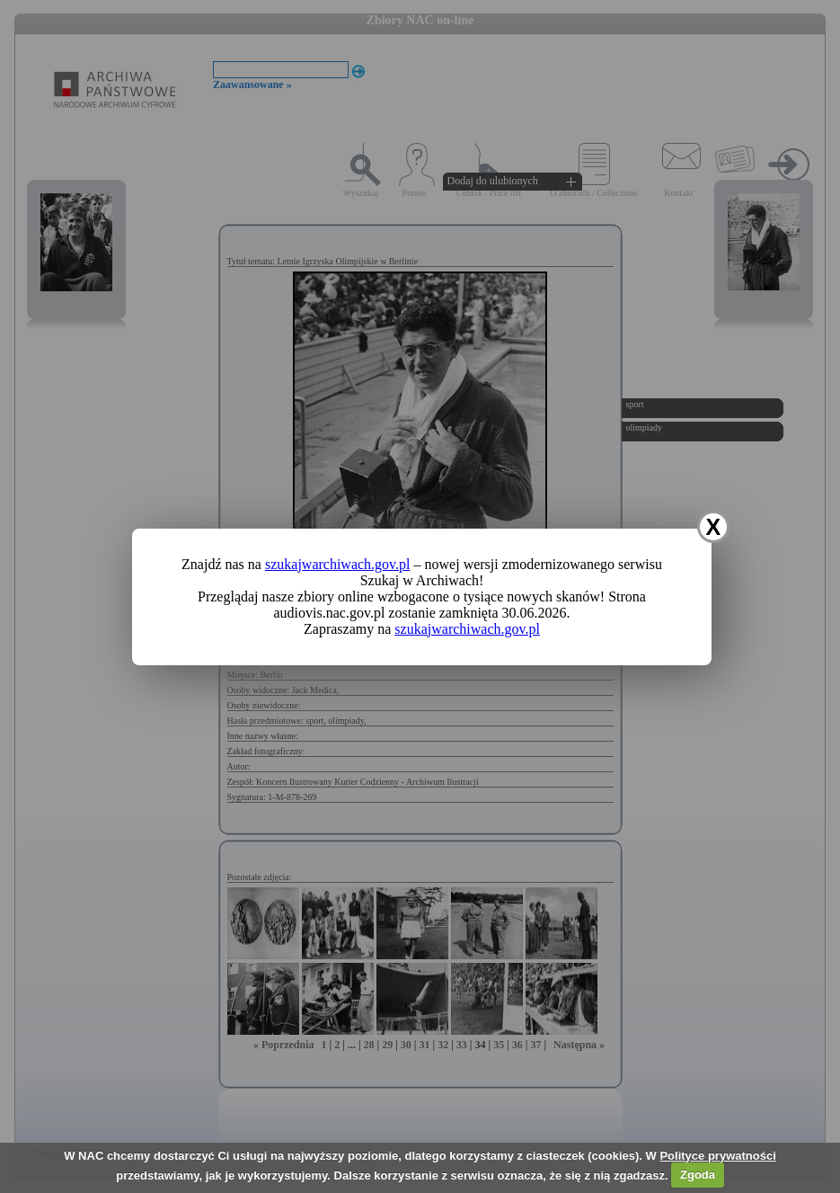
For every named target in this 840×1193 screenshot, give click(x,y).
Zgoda (697, 1174)
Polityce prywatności (717, 1155)
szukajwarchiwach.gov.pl (338, 564)
